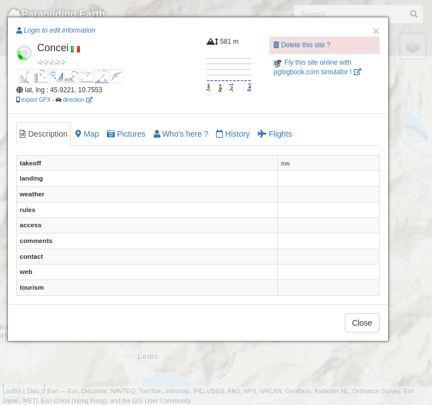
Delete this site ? (301, 45)
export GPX (36, 100)
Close (362, 322)
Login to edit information (55, 30)
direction (77, 100)
